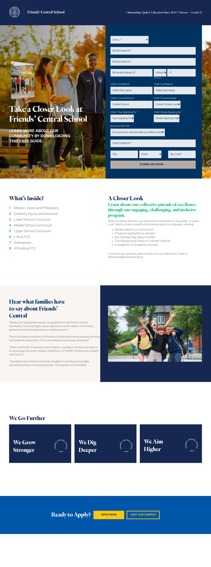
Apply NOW (109, 515)
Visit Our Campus (143, 515)
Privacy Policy (194, 550)
